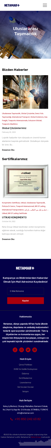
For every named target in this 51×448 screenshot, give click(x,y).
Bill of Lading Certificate (17, 213)
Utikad (23, 203)
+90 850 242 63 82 (25, 419)
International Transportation (13, 210)
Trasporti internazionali (25, 206)
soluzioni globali (35, 120)
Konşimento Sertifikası (11, 203)
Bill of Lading (40, 206)
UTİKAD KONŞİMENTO (14, 217)
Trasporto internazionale (17, 120)
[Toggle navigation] (45, 5)
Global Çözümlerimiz (14, 128)
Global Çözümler (27, 113)
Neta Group (36, 437)
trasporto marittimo (10, 124)
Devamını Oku (8, 150)
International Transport (21, 117)
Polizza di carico (8, 206)
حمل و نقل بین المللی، (38, 210)
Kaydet (25, 301)
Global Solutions (37, 117)
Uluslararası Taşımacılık (11, 113)
